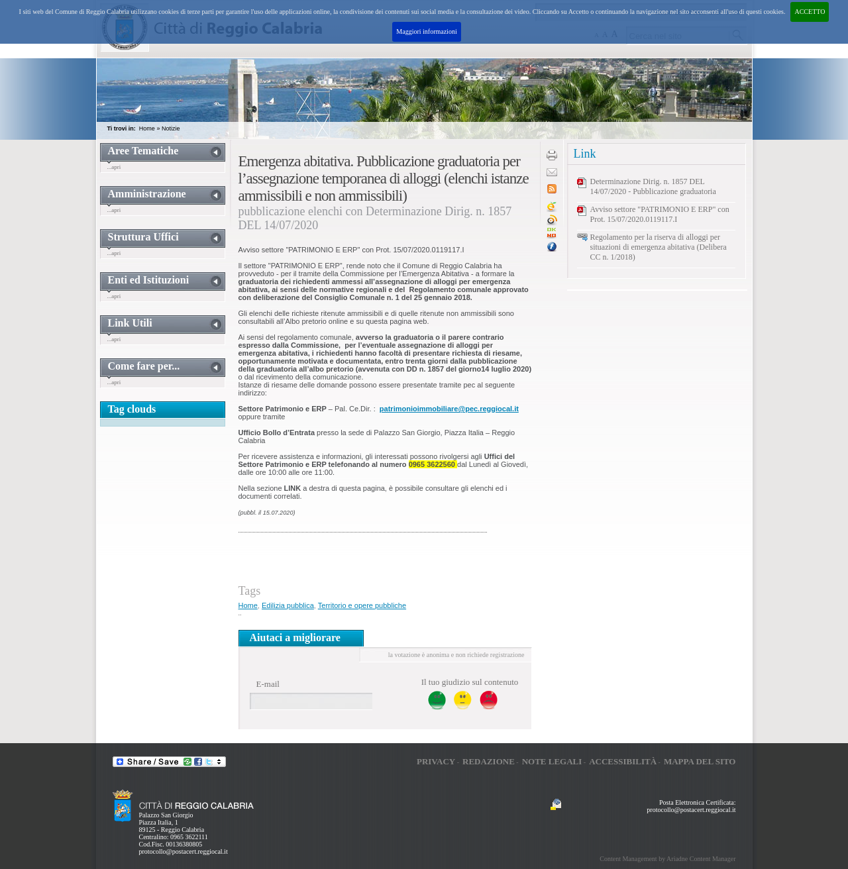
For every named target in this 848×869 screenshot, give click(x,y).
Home (147, 128)
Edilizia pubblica (288, 605)
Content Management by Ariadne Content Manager (667, 858)
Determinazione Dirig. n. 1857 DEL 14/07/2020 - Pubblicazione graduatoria (653, 186)
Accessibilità (623, 761)
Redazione (488, 761)
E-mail (268, 684)
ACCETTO (809, 11)
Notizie (171, 128)
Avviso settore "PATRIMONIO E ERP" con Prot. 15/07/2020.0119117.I (659, 214)
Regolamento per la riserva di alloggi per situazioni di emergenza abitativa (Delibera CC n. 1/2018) (658, 247)
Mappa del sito (700, 761)
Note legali (552, 761)
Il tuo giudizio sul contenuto (470, 682)
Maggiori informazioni (426, 31)
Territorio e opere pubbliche (362, 605)
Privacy (436, 761)
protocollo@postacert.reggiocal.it (183, 851)
